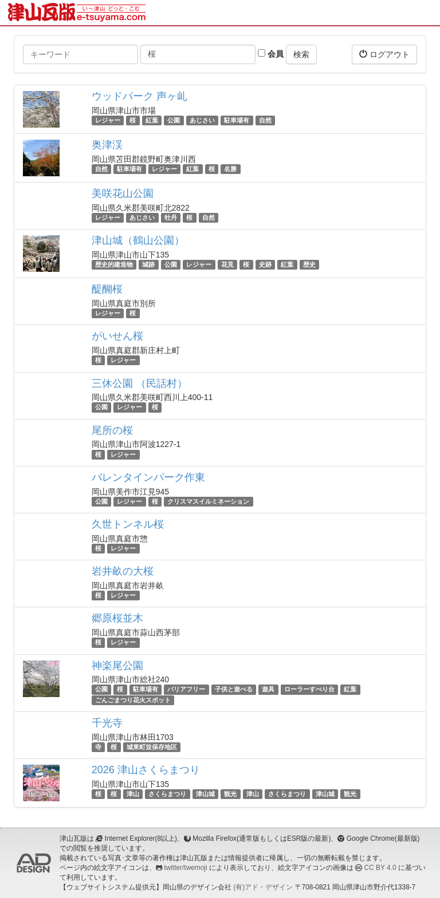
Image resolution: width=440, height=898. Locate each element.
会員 (271, 53)
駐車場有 (236, 120)
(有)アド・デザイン (263, 887)
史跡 (265, 264)
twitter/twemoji (185, 868)
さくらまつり (167, 793)
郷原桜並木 (117, 618)
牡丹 (170, 217)
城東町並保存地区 (152, 746)
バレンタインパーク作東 (148, 477)
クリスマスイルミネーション (208, 501)
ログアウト (384, 54)
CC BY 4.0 (380, 868)
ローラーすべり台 (309, 689)
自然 (265, 120)
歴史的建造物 (114, 264)
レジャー (107, 120)
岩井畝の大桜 (123, 571)
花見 (227, 264)
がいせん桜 (117, 336)
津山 (133, 793)
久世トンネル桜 (128, 524)
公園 (173, 120)
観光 (230, 793)
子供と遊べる (234, 689)
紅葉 (152, 120)
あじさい (202, 120)
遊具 (268, 689)
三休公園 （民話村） (139, 383)
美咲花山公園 (123, 193)
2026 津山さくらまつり (146, 770)
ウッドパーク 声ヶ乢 (139, 96)
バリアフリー (186, 689)
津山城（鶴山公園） (138, 240)
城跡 (148, 264)
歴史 (309, 264)
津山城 (205, 793)
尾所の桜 (112, 430)
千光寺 (107, 723)
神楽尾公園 (117, 665)
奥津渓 (107, 145)
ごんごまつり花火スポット (133, 700)
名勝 (230, 168)
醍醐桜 (107, 289)
